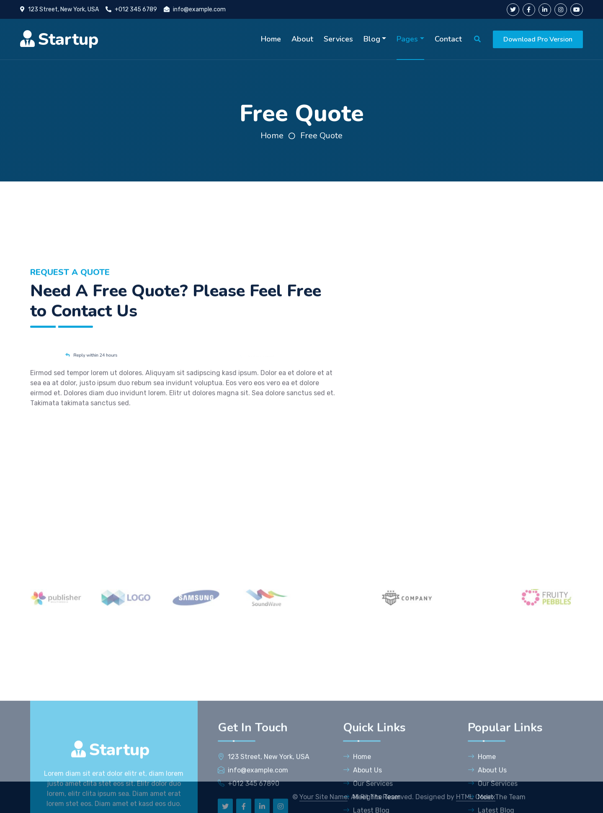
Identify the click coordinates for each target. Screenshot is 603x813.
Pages (407, 39)
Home (271, 39)
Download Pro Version (537, 39)
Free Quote (321, 135)
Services (338, 39)
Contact (448, 39)
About (302, 39)
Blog (371, 39)
